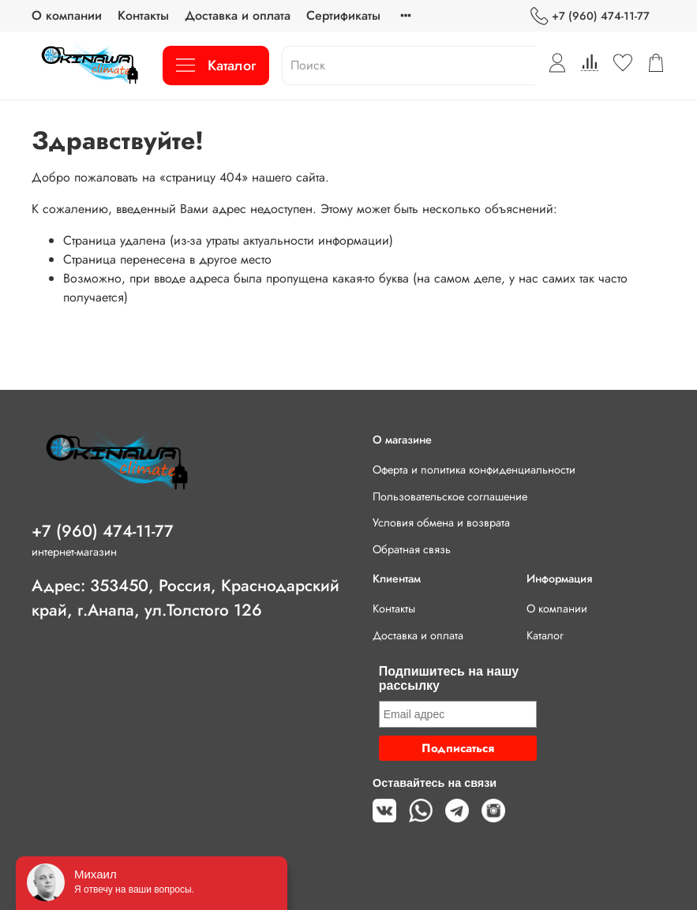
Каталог (216, 65)
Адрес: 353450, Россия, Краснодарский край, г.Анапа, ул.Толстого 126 (185, 598)
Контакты (143, 15)
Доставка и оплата (237, 15)
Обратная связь (412, 549)
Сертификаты (343, 15)
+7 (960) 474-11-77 (590, 16)
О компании (67, 15)
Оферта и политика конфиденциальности (474, 469)
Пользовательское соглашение (450, 496)
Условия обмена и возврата (441, 522)
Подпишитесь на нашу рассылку (449, 678)
